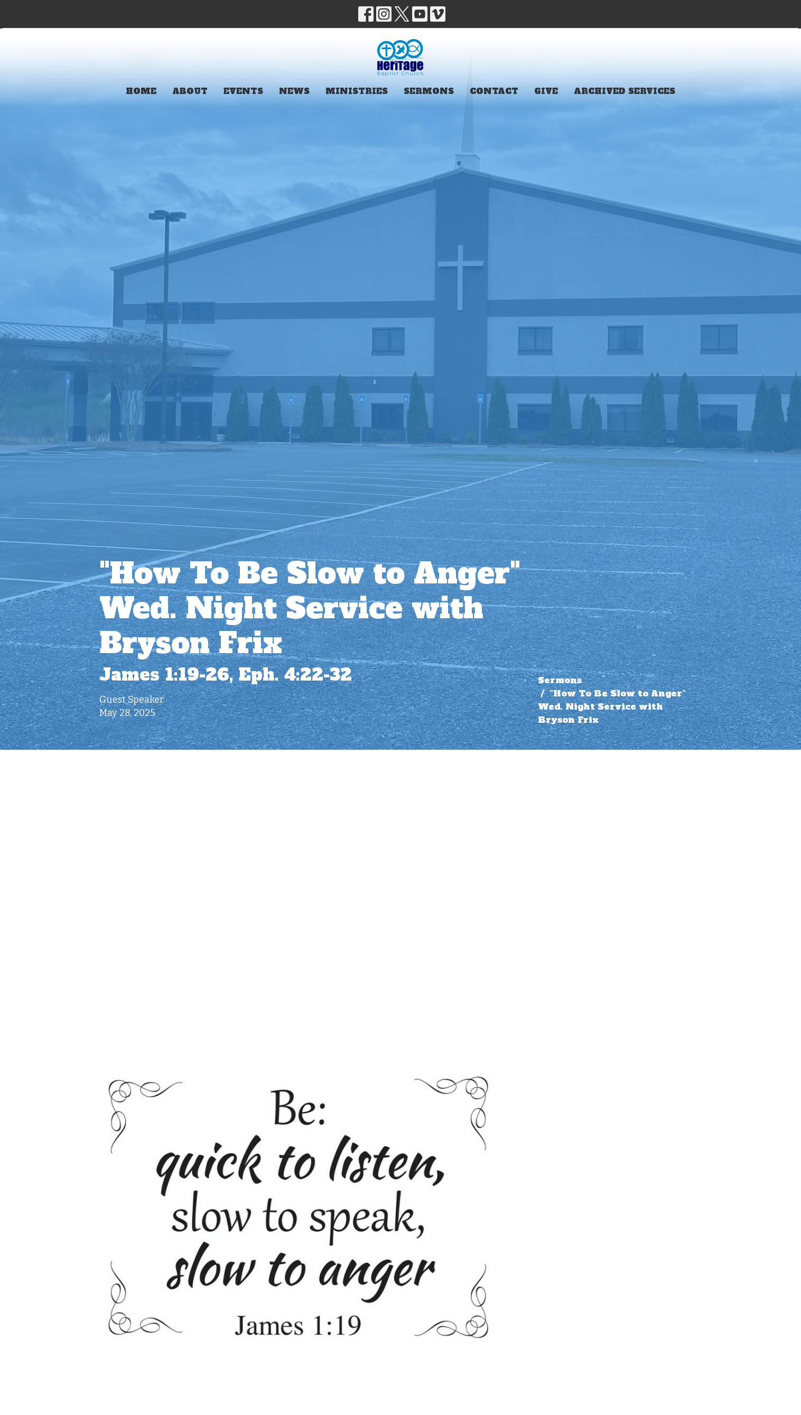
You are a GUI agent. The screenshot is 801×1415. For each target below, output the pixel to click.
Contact (494, 91)
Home (141, 91)
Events (243, 91)
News (294, 91)
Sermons (429, 91)
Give (546, 91)
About (190, 91)
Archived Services (624, 91)
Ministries (356, 91)
